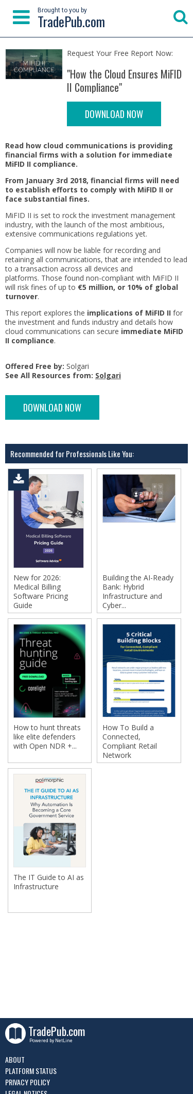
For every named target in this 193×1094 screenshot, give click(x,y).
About (15, 1059)
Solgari (108, 375)
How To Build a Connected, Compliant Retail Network (129, 741)
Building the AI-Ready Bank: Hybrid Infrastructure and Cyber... (137, 591)
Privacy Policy (27, 1082)
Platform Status (31, 1070)
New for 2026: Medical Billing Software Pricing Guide (40, 591)
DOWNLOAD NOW (114, 114)
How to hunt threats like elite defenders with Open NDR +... (47, 737)
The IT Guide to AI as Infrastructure (48, 882)
